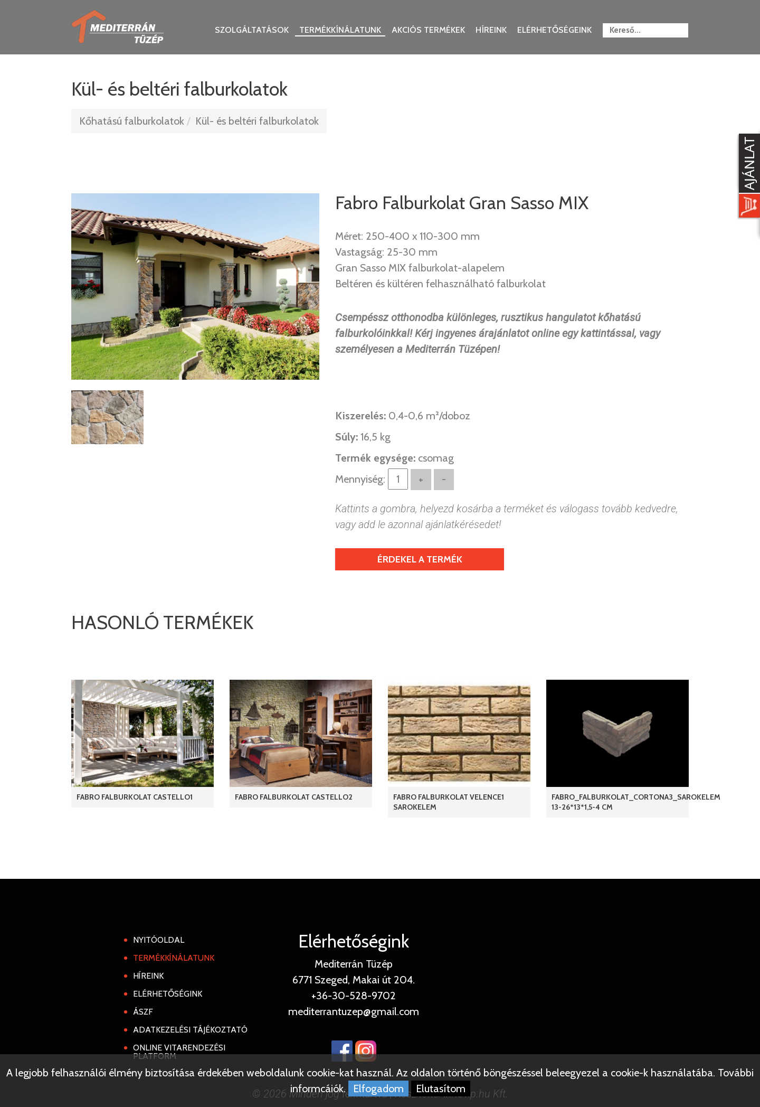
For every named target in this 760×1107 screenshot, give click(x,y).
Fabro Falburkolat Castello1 (135, 797)
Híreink (491, 30)
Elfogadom (378, 1088)
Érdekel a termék (419, 559)
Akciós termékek (428, 30)
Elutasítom (441, 1088)
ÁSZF (143, 1012)
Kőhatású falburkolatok (131, 121)
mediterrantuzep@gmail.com (353, 1011)
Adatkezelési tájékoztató (190, 1030)
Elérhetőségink (167, 994)
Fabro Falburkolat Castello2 (294, 797)
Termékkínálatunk (340, 30)
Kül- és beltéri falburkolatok (257, 121)
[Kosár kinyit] (747, 177)
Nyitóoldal (158, 940)
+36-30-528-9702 (353, 995)
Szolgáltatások (252, 30)
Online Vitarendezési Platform (179, 1052)
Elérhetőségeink (554, 30)
